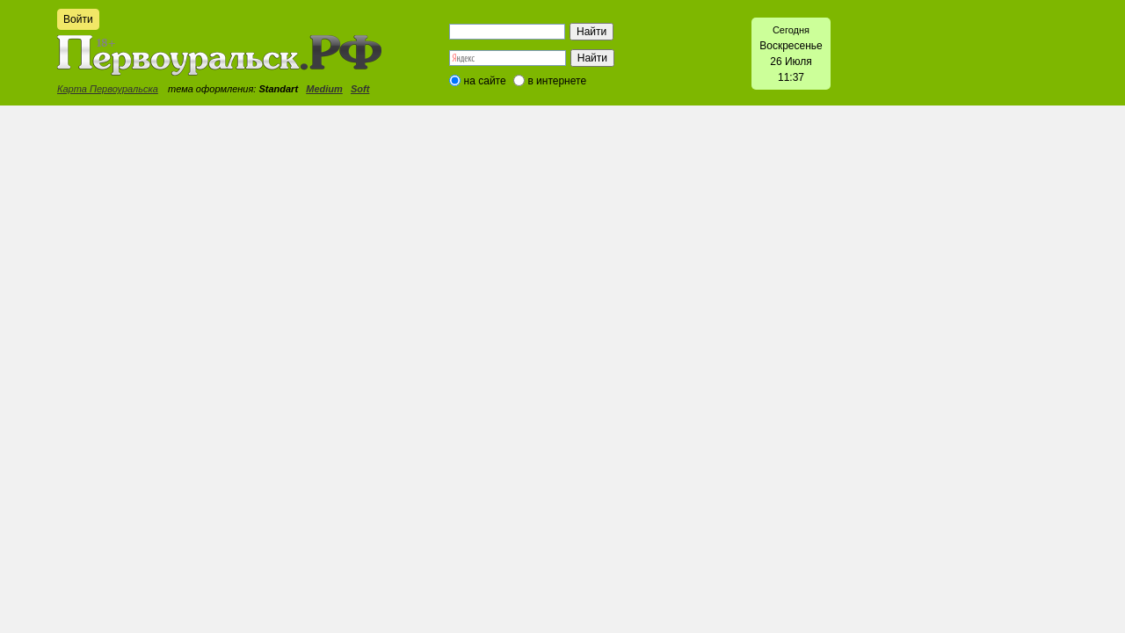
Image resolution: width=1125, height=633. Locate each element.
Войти (78, 19)
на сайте (485, 81)
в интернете (556, 81)
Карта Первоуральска (107, 89)
